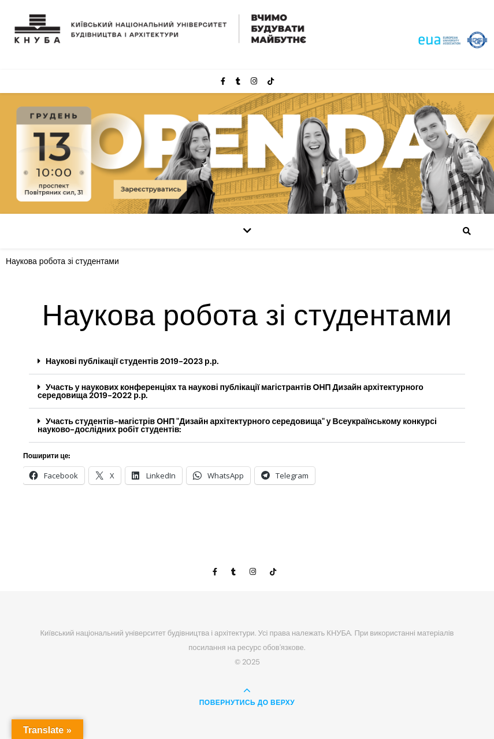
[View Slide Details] (247, 153)
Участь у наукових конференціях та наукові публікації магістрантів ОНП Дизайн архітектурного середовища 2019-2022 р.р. (231, 391)
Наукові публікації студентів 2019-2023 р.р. (132, 361)
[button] (247, 361)
